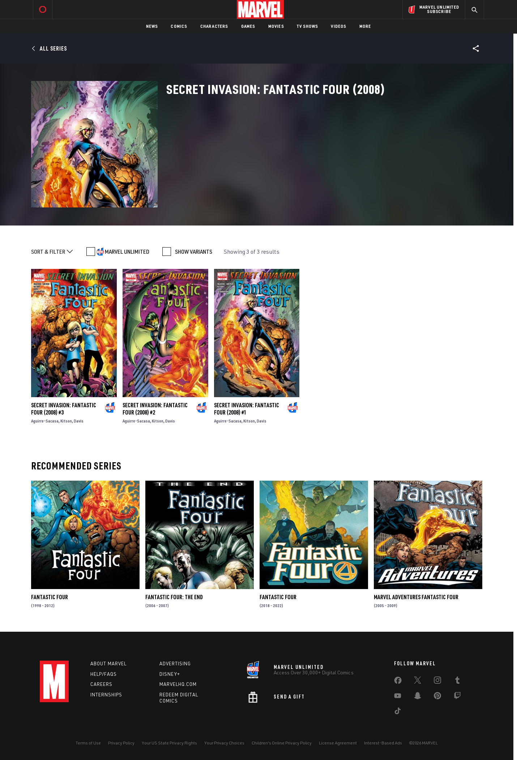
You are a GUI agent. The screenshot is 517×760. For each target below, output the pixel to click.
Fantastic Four (49, 597)
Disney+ (169, 674)
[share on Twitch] (457, 697)
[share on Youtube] (397, 697)
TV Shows (307, 26)
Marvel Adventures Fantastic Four (416, 597)
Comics (179, 26)
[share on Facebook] (398, 682)
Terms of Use (88, 743)
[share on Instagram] (437, 681)
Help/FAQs (103, 674)
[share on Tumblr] (457, 681)
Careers (101, 684)
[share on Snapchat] (417, 697)
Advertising (175, 663)
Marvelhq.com (178, 684)
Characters (214, 26)
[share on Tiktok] (397, 712)
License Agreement (338, 743)
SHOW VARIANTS (193, 251)
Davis (79, 421)
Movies (276, 26)
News (152, 26)
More (365, 26)
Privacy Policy (121, 743)
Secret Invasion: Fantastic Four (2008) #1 (246, 409)
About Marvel (108, 663)
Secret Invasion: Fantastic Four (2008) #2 (155, 409)
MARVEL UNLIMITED (127, 251)
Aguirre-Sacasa (45, 421)
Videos (338, 26)
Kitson (66, 421)
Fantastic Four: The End (174, 597)
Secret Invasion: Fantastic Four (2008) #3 (63, 409)
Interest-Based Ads (383, 743)
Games (248, 26)
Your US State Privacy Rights (169, 743)
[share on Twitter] (417, 681)
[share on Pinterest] (437, 697)
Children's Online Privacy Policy (282, 743)
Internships (106, 694)
